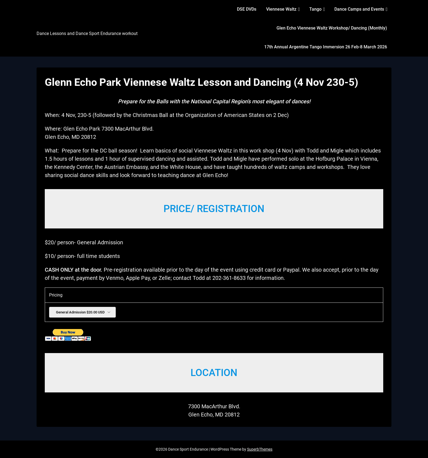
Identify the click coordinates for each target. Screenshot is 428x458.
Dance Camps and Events (359, 9)
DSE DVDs (246, 9)
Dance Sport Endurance (74, 24)
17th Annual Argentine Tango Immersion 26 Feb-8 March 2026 (325, 46)
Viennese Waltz (281, 9)
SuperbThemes (259, 449)
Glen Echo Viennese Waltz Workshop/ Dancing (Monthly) (332, 28)
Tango (315, 9)
